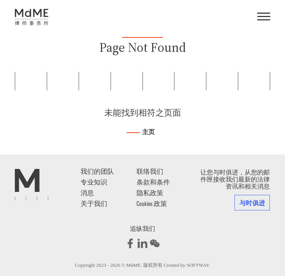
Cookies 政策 (152, 203)
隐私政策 (150, 193)
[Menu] (263, 17)
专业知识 (94, 182)
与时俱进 (252, 202)
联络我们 (150, 171)
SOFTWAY (198, 265)
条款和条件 (153, 182)
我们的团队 (97, 171)
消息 (87, 193)
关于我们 (94, 203)
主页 (148, 132)
